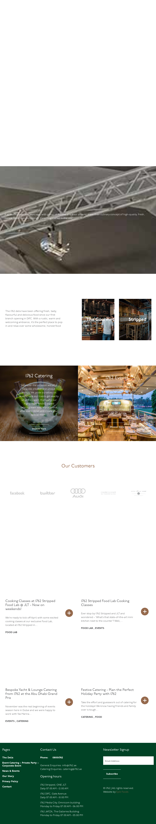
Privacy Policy (10, 781)
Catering (145, 13)
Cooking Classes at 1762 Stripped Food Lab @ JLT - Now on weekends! (30, 605)
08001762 (11, 13)
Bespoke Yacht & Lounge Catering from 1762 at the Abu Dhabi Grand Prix (31, 694)
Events (133, 13)
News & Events (11, 771)
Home (109, 13)
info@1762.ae (69, 765)
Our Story (8, 776)
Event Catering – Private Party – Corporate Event (20, 764)
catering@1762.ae (72, 769)
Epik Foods (122, 792)
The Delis (119, 13)
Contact (7, 787)
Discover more (39, 429)
